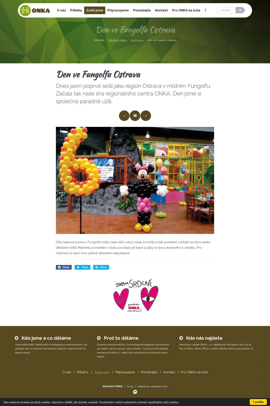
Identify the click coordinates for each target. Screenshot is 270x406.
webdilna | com (158, 386)
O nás (61, 10)
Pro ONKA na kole (186, 10)
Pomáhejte (142, 10)
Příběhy (76, 10)
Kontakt (161, 10)
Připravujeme (118, 10)
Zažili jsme (94, 10)
